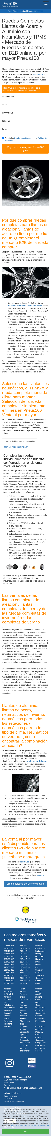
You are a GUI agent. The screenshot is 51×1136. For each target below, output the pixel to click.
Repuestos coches (35, 11)
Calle (4, 105)
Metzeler (7, 989)
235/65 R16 (25, 973)
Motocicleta (40, 1008)
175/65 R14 (9, 962)
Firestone (8, 1024)
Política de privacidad (13, 1093)
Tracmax (7, 1018)
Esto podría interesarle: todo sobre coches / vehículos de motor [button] (25, 896)
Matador (7, 1026)
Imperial (7, 1013)
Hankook (39, 959)
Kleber (7, 1016)
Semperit (39, 970)
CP (3, 113)
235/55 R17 (25, 978)
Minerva (7, 997)
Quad (37, 1005)
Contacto (8, 1099)
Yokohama (8, 1005)
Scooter (38, 1016)
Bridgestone (40, 951)
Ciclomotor (39, 1018)
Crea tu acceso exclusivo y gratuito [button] (25, 883)
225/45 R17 (9, 951)
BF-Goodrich (9, 1008)
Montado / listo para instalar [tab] (16, 447)
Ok (25, 1131)
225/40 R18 (9, 975)
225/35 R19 (9, 978)
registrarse (24, 862)
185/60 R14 (25, 970)
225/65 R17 (25, 983)
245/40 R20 (25, 981)
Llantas (23, 11)
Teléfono (6, 121)
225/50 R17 (9, 967)
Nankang (8, 1021)
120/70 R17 (25, 954)
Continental (40, 948)
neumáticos (38, 74)
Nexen (38, 964)
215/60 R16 (9, 973)
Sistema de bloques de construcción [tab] (19, 441)
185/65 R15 (9, 954)
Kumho (38, 981)
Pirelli (37, 962)
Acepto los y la (24, 139)
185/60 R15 (9, 964)
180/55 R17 (25, 956)
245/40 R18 (25, 946)
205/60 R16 (9, 959)
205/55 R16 (9, 946)
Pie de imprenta (10, 1096)
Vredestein (39, 975)
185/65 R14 (25, 967)
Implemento (25, 1051)
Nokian (7, 1002)
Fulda (37, 967)
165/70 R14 (25, 975)
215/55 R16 (9, 956)
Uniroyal (7, 999)
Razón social (8, 97)
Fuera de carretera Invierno (23, 1016)
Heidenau (8, 991)
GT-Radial (8, 994)
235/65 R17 (25, 959)
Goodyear (39, 956)
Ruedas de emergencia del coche (40, 1048)
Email (4, 129)
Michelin (38, 946)
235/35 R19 (9, 981)
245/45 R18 (25, 948)
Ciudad (9, 113)
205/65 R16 (25, 951)
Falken (38, 973)
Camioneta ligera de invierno (24, 1034)
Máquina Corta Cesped (39, 1034)
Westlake (8, 1010)
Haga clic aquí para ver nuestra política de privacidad (30, 1125)
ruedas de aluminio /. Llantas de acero (24, 306)
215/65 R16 (9, 970)
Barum (38, 983)
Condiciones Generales (24, 138)
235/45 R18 (9, 983)
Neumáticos (13, 11)
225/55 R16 (25, 962)
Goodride (39, 978)
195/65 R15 (9, 948)
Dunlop (38, 954)
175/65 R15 (25, 964)
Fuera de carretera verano (23, 1007)
